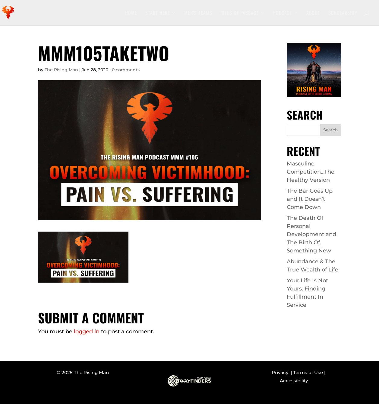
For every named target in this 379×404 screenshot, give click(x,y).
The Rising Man (61, 69)
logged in (86, 331)
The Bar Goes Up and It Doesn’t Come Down (310, 199)
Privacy (281, 372)
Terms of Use (308, 372)
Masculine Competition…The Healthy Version (310, 171)
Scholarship (342, 13)
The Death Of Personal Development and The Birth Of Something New (311, 234)
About (313, 13)
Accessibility (294, 380)
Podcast (282, 13)
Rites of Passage (239, 13)
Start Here (157, 13)
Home (131, 13)
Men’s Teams (198, 13)
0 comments (126, 69)
